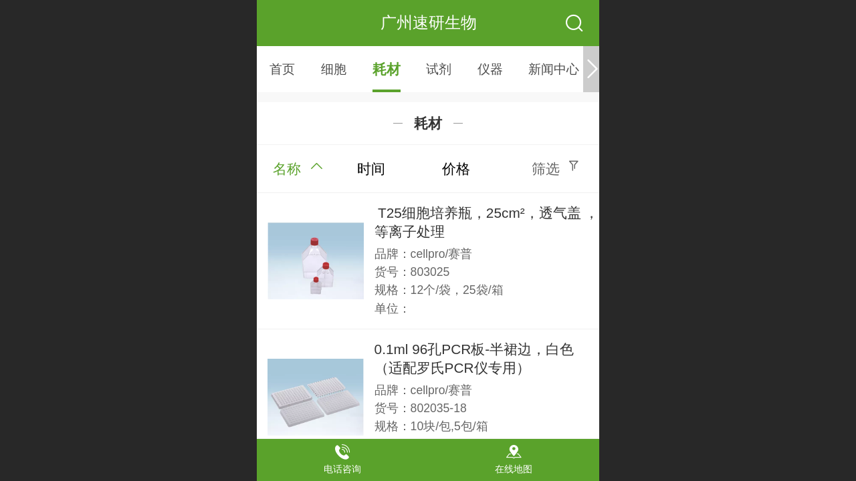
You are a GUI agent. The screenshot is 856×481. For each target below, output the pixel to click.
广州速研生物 (429, 22)
